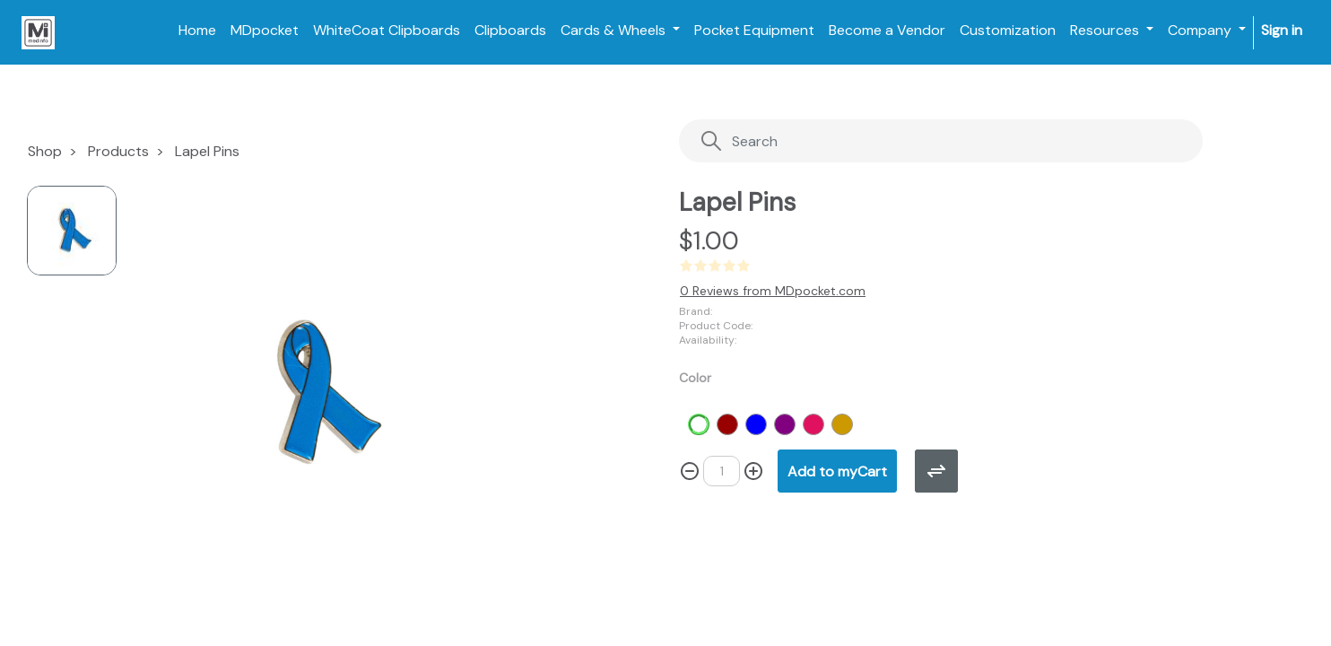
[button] (837, 471)
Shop (45, 151)
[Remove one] (689, 471)
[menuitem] (197, 30)
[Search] (904, 141)
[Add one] (753, 471)
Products (118, 151)
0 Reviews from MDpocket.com (773, 291)
